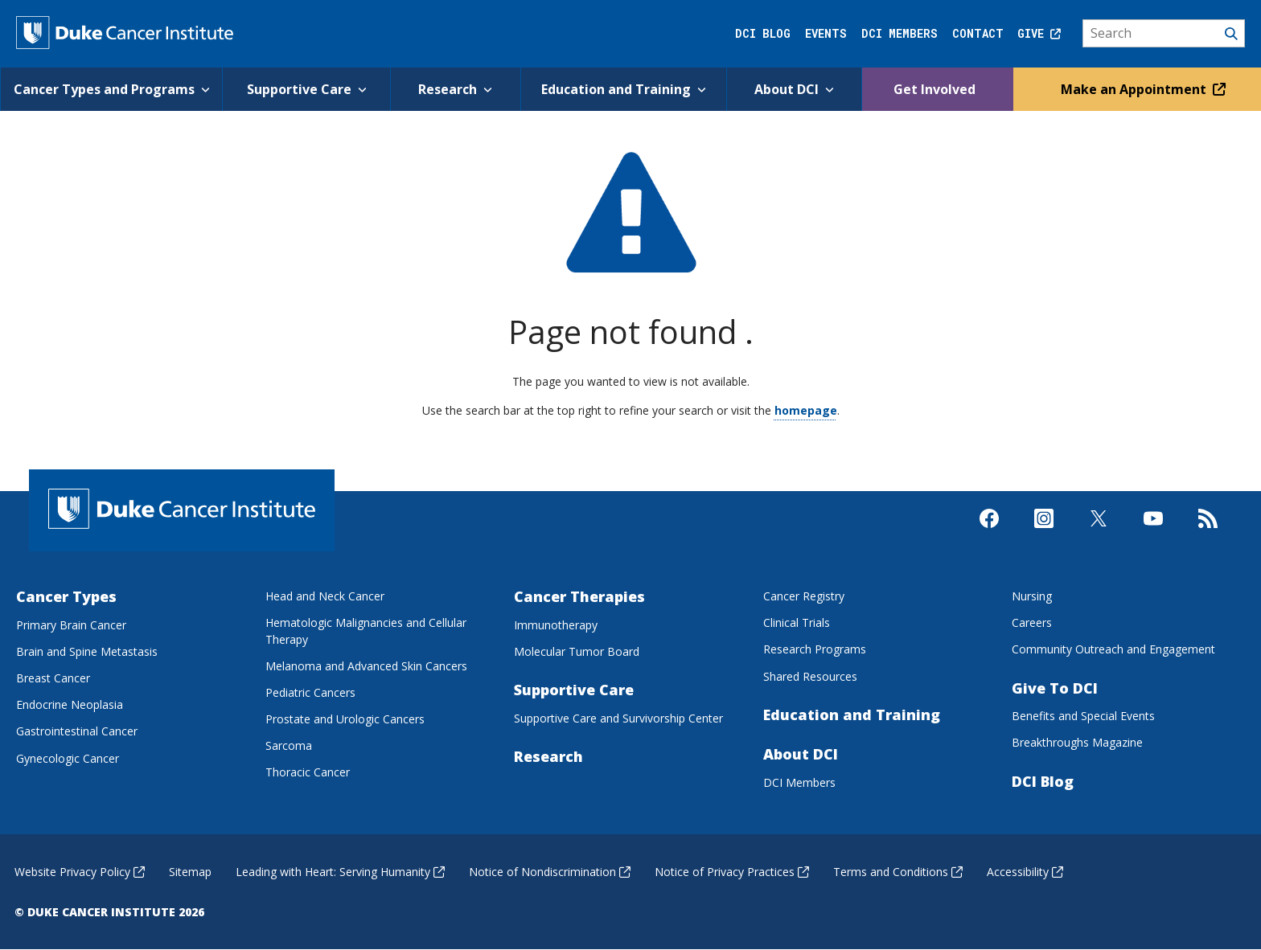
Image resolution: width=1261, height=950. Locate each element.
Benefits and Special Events (1083, 715)
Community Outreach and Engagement (1113, 649)
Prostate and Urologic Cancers (345, 719)
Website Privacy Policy (79, 871)
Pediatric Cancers (310, 692)
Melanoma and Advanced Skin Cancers (366, 666)
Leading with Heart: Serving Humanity (340, 871)
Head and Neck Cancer (324, 596)
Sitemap (190, 871)
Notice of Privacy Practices (732, 871)
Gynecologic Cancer (67, 758)
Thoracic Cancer (307, 772)
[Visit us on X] (1098, 532)
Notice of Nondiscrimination (549, 871)
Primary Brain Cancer (71, 625)
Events (826, 33)
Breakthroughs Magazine (1077, 742)
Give (1039, 33)
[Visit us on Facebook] (989, 532)
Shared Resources (810, 676)
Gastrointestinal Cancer (77, 731)
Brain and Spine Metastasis (87, 651)
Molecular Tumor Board (576, 651)
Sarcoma (288, 745)
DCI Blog (763, 33)
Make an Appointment (1140, 89)
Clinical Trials (796, 622)
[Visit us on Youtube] (1153, 532)
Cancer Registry (803, 596)
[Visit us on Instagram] (1044, 532)
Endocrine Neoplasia (69, 704)
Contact (978, 33)
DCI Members (899, 33)
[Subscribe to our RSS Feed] (1208, 532)
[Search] (1164, 33)
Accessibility (1025, 871)
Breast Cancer (53, 678)
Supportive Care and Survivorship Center (618, 718)
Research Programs (814, 649)
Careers (1032, 622)
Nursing (1032, 596)
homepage (805, 410)
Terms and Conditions (898, 871)
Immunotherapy (556, 625)
